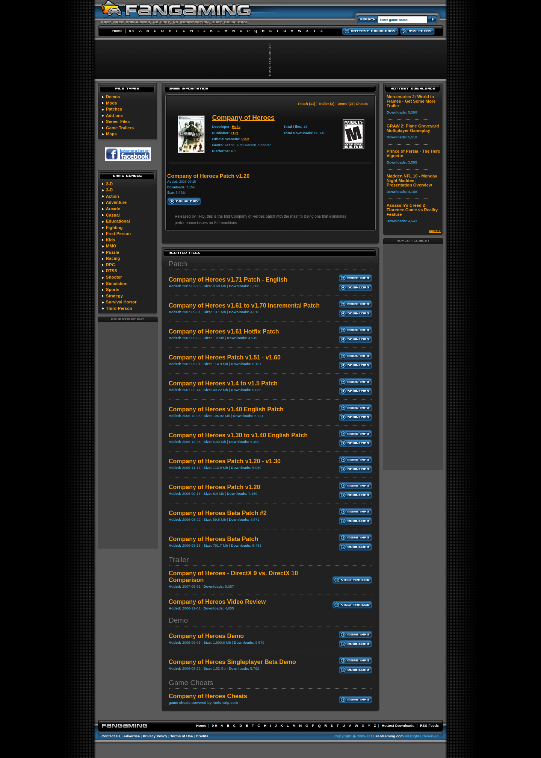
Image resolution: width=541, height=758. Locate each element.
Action (112, 196)
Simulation (116, 283)
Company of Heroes (243, 117)
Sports (112, 289)
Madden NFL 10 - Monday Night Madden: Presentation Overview (412, 180)
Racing (113, 258)
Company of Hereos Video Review (217, 602)
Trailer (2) (326, 104)
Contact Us (111, 736)
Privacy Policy (155, 736)
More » (435, 231)
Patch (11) (306, 104)
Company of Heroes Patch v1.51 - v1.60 (225, 357)
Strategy (114, 296)
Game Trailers (120, 128)
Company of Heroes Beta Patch (213, 539)
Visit (245, 139)
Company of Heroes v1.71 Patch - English (228, 279)
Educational (118, 221)
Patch (178, 264)
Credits (202, 736)
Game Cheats (191, 683)
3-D (109, 190)
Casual (113, 215)
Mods (111, 103)
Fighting (114, 227)
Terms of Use (181, 736)
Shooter (114, 277)
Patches (114, 109)
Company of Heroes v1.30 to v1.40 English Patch (238, 435)
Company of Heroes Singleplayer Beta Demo (232, 662)
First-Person (118, 233)
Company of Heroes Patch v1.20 (214, 487)
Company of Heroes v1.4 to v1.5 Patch (223, 383)
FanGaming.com (389, 736)
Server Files (118, 121)
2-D (109, 184)
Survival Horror (121, 302)
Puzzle (112, 252)
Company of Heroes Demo (206, 636)
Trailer (179, 560)
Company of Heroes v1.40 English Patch (226, 409)
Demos (113, 96)
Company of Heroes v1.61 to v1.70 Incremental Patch (244, 305)
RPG (110, 264)
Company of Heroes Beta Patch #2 (218, 513)
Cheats (362, 104)
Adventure (116, 202)
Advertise (131, 736)
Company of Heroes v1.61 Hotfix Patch (224, 331)
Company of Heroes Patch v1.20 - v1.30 (225, 461)
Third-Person (119, 308)
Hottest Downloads (398, 725)
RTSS (111, 270)
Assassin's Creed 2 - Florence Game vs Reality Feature (412, 210)
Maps (111, 134)
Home (117, 31)
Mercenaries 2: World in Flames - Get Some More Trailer (411, 101)
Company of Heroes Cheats (208, 696)
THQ (234, 133)
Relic (236, 126)
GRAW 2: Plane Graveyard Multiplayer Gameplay (413, 128)
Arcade (113, 208)
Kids (110, 240)
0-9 (131, 31)
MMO (111, 246)
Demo (178, 620)
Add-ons (114, 115)
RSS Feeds (429, 725)
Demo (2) (345, 104)
